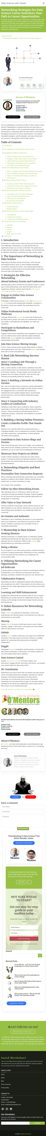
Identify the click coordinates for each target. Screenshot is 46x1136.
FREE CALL (24, 882)
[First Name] (24, 933)
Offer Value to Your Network (16, 198)
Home (3, 1074)
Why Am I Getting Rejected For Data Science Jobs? (27, 988)
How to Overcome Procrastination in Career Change (27, 976)
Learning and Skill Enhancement (17, 219)
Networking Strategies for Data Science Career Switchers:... (23, 38)
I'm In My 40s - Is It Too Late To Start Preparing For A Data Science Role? (27, 965)
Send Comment (23, 828)
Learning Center (6, 36)
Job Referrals (11, 215)
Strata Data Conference (16, 291)
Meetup (9, 227)
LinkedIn (10, 225)
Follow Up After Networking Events (18, 196)
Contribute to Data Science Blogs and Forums (22, 186)
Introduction (8, 145)
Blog (2, 1081)
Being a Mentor (12, 209)
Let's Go (30, 797)
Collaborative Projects (14, 217)
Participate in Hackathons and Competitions (21, 163)
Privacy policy (5, 1087)
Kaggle (9, 232)
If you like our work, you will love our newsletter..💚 (18, 689)
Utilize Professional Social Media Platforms (21, 161)
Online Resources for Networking (15, 221)
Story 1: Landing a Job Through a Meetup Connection (24, 171)
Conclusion (7, 236)
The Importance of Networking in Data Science (19, 149)
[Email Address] (24, 927)
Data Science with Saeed (13, 3)
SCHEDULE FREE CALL (23, 1032)
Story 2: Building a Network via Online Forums (22, 173)
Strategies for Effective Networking (15, 153)
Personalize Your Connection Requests (20, 194)
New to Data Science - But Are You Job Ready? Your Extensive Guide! (27, 994)
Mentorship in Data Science (13, 203)
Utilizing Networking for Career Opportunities (18, 211)
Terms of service (6, 1084)
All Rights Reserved (25, 1134)
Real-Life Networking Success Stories (16, 168)
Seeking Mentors (12, 207)
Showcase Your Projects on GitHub (18, 188)
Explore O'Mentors (24, 843)
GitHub (9, 229)
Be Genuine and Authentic (15, 201)
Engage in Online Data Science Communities (22, 159)
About (3, 1077)
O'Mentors (6, 744)
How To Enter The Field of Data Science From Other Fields (28, 982)
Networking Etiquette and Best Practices (17, 190)
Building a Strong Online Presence (15, 180)
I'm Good (15, 797)
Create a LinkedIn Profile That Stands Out (21, 184)
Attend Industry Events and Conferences (20, 156)
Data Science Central (14, 234)
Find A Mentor (13, 117)
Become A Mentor (32, 117)
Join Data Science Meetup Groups (18, 165)
